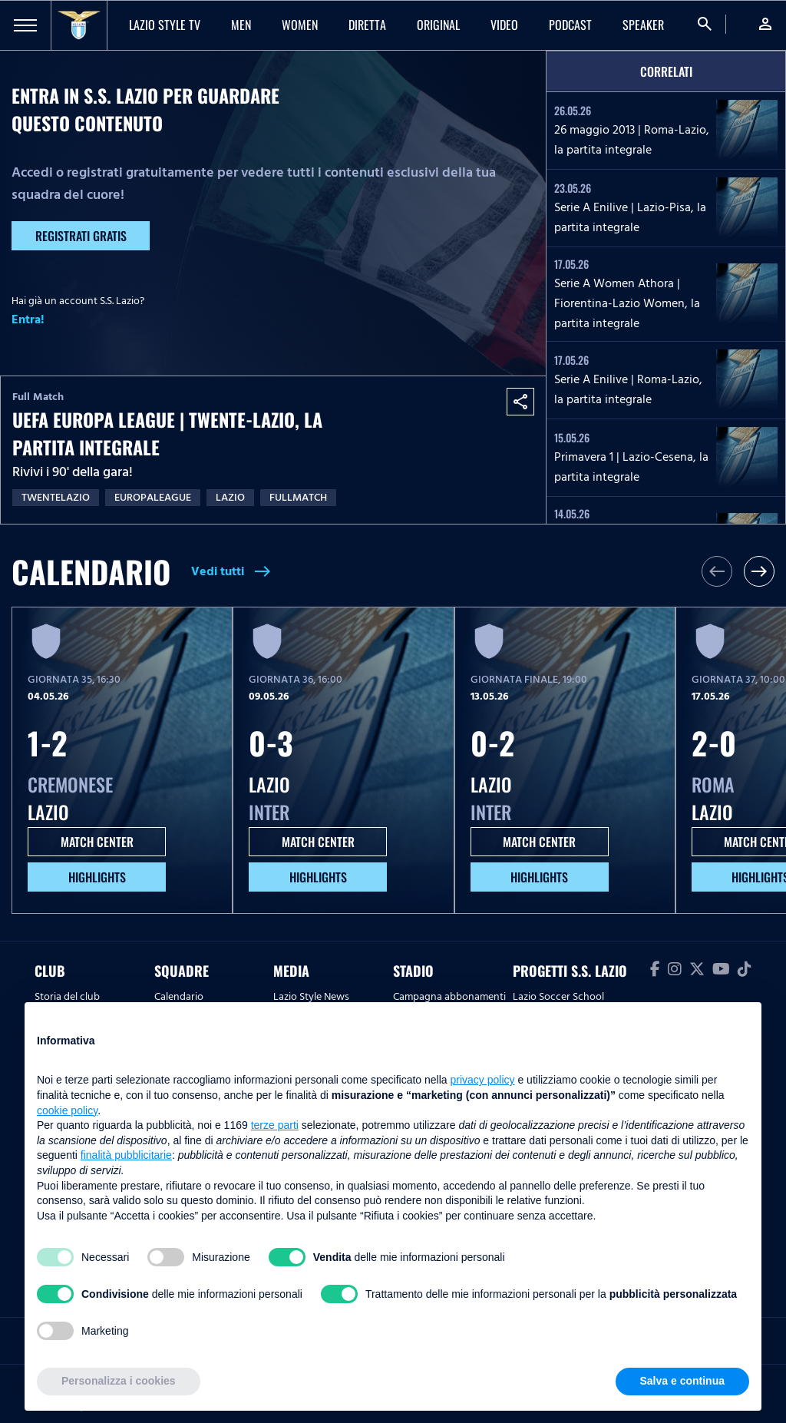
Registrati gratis (81, 236)
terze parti (275, 1125)
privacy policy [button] (483, 1080)
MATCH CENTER (97, 841)
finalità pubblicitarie (126, 1155)
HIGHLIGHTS (97, 877)
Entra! (28, 319)
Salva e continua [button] (682, 1381)
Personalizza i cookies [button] (118, 1381)
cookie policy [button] (67, 1110)
